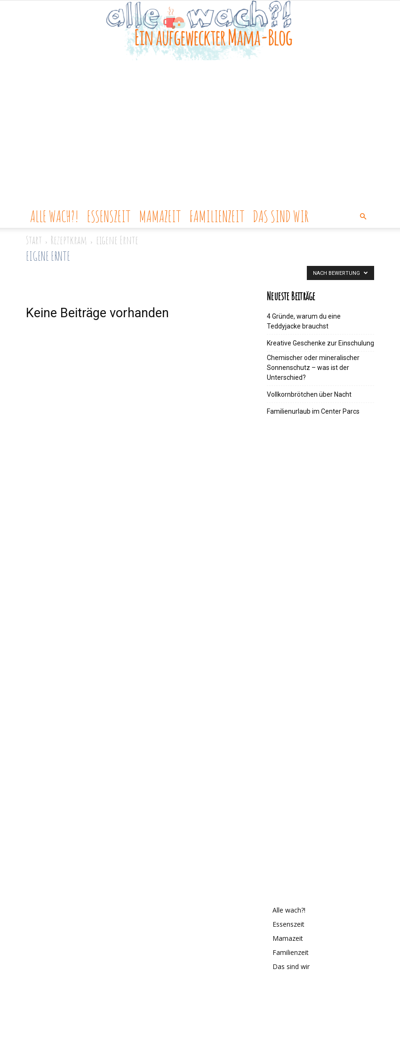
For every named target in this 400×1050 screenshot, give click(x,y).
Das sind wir (281, 216)
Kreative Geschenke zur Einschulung (320, 343)
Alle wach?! (54, 216)
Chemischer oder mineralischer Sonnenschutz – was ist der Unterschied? (313, 367)
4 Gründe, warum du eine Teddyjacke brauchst (304, 321)
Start (34, 240)
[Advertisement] (200, 134)
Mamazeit (160, 216)
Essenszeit (108, 216)
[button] (363, 216)
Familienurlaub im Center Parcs (313, 411)
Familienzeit (216, 216)
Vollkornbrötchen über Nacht (309, 394)
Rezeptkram (69, 240)
